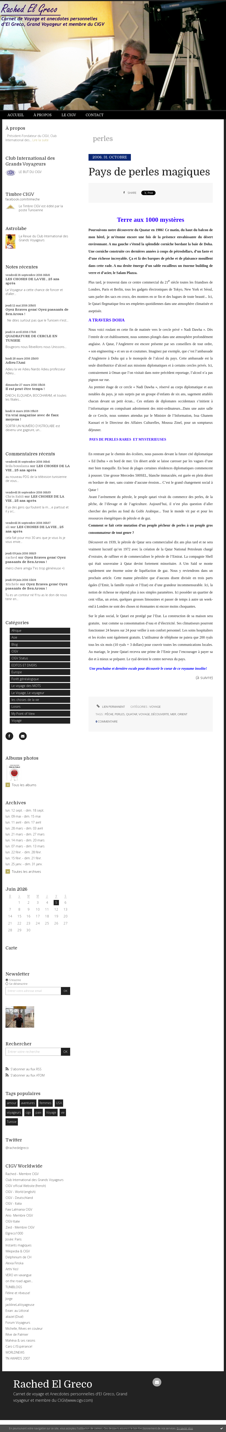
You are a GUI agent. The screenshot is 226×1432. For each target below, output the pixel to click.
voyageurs (14, 1112)
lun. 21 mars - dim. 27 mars (25, 834)
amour (11, 1103)
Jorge (9, 1299)
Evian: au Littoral (17, 1310)
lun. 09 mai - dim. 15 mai (23, 816)
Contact (95, 115)
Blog (14, 644)
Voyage (16, 720)
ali (7, 527)
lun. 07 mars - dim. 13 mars (25, 846)
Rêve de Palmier (17, 1334)
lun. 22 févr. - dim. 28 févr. (23, 852)
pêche (109, 714)
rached (11, 557)
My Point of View (23, 713)
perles (120, 714)
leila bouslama (17, 466)
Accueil (16, 115)
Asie (14, 637)
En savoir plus (185, 1428)
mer (173, 714)
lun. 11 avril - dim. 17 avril (23, 822)
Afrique (16, 630)
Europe (16, 672)
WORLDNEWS (15, 1352)
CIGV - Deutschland (19, 1198)
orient (182, 714)
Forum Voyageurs (18, 1322)
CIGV (14, 651)
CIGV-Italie (13, 1221)
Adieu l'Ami (15, 363)
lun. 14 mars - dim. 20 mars (25, 840)
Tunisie (12, 1122)
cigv (28, 1112)
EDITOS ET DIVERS (24, 665)
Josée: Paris (14, 1239)
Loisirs (16, 706)
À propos (43, 115)
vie (63, 1112)
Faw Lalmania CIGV (19, 1209)
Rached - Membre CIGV (22, 1174)
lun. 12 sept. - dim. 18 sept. (25, 810)
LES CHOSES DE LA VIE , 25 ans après (35, 498)
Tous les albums (24, 785)
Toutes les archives (26, 871)
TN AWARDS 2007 (18, 1358)
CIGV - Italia (14, 1203)
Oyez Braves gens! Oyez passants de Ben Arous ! (36, 559)
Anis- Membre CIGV (19, 1215)
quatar (131, 714)
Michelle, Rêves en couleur (24, 1328)
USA (59, 1103)
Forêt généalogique (25, 679)
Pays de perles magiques (149, 172)
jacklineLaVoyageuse (20, 1305)
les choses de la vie (25, 700)
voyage (144, 714)
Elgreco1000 (14, 1233)
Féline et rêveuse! (18, 1293)
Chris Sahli (15, 496)
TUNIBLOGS (14, 1287)
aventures (28, 1103)
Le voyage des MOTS (26, 686)
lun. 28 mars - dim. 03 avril (24, 828)
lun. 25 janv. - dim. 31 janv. (24, 864)
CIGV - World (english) (20, 1192)
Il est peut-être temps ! (25, 389)
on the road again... (19, 1281)
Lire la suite (40, 140)
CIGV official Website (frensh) (26, 1186)
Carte (11, 948)
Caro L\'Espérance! (19, 1346)
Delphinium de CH (18, 1257)
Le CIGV (69, 115)
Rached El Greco (52, 1384)
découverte (160, 714)
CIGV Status (19, 658)
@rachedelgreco (17, 1148)
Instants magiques (19, 1245)
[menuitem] (18, 115)
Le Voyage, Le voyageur (27, 693)
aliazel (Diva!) (14, 1316)
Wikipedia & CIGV (18, 1251)
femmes (45, 1103)
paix (38, 1112)
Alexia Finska (14, 1263)
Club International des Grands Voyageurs (35, 1180)
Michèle (12, 584)
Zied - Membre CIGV (20, 1227)
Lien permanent (110, 707)
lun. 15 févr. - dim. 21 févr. (23, 858)
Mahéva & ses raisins (20, 1340)
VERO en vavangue (19, 1275)
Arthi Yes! (12, 1269)
